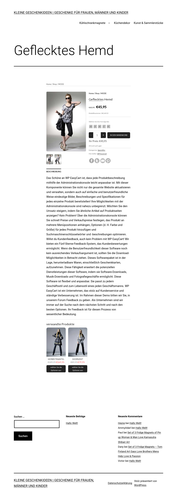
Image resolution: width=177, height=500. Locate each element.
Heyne (121, 423)
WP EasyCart (102, 154)
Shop (55, 84)
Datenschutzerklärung (120, 483)
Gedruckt (77, 359)
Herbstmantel (56, 359)
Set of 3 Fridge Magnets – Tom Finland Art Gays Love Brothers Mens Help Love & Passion (140, 451)
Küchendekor (122, 23)
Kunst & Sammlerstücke (148, 23)
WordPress (140, 485)
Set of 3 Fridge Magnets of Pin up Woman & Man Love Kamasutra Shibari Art (139, 437)
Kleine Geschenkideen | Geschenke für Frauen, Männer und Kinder (71, 13)
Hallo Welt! (72, 423)
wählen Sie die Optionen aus (56, 369)
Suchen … (19, 416)
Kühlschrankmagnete (92, 23)
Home (48, 84)
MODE (61, 84)
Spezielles (101, 150)
